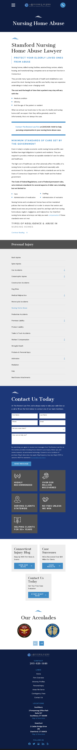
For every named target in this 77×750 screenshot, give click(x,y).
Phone (14, 422)
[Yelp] (47, 744)
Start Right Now (38, 596)
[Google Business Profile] (38, 744)
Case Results (53, 566)
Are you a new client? (19, 429)
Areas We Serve (38, 690)
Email (42, 422)
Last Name (43, 415)
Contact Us (38, 698)
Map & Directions (38, 719)
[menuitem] (38, 258)
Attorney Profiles (38, 682)
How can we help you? (19, 436)
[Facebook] (29, 744)
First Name (15, 415)
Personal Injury (38, 686)
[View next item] (41, 644)
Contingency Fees (38, 694)
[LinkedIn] (43, 744)
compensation (53, 215)
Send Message (21, 464)
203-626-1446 (38, 664)
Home (38, 674)
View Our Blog (25, 566)
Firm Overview (38, 678)
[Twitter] (34, 744)
